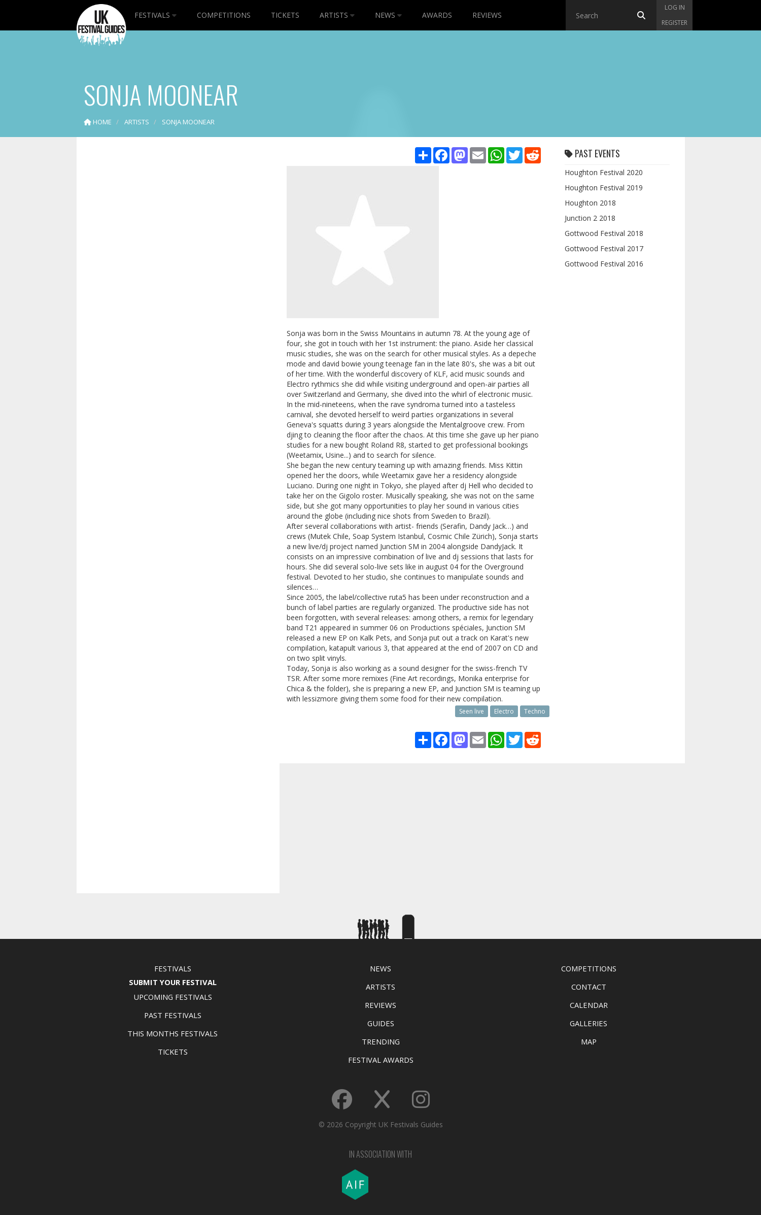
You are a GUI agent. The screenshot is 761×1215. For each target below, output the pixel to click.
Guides (380, 1023)
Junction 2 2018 (590, 218)
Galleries (588, 1023)
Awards (437, 15)
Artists (337, 15)
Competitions (224, 15)
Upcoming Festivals (172, 997)
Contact (588, 987)
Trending (381, 1041)
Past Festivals (172, 1015)
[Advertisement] (170, 304)
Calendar (589, 1005)
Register (674, 22)
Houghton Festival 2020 (604, 172)
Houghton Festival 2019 (604, 187)
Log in (675, 7)
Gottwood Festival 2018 (604, 233)
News (388, 15)
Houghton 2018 (590, 203)
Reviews (487, 15)
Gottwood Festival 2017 (604, 248)
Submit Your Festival (173, 982)
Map (589, 1041)
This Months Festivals (172, 1033)
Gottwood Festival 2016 (604, 263)
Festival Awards (380, 1060)
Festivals (155, 15)
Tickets (285, 15)
